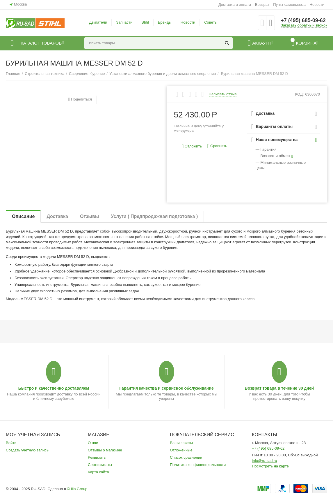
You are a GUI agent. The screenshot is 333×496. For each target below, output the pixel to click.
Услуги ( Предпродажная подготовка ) (154, 216)
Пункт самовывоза (289, 4)
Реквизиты (97, 457)
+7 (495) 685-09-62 (303, 20)
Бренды (165, 22)
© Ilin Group (77, 489)
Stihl (145, 22)
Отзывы (89, 216)
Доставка (57, 216)
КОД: (299, 94)
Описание (23, 216)
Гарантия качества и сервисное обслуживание (166, 388)
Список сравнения (186, 457)
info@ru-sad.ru (264, 460)
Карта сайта (98, 472)
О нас (93, 443)
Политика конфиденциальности (198, 464)
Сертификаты (100, 464)
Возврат (262, 4)
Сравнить (217, 146)
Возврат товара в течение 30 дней (279, 388)
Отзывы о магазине (105, 450)
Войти (11, 443)
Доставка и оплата (234, 4)
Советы (211, 22)
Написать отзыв (223, 94)
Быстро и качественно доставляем (53, 388)
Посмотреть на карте (270, 466)
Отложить (192, 146)
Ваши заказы (181, 443)
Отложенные (181, 450)
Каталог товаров (41, 43)
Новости (317, 4)
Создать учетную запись (27, 450)
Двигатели (98, 22)
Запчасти (124, 22)
